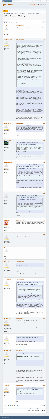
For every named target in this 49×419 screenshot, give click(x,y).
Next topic (43, 18)
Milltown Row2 (7, 318)
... (16, 22)
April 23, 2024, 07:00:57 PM (20, 279)
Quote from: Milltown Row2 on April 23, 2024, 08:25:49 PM (27, 337)
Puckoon (6, 261)
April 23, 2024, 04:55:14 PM (20, 162)
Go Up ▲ (45, 417)
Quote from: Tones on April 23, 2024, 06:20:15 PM (26, 264)
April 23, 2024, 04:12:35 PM (20, 39)
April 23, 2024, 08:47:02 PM (20, 350)
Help (36, 417)
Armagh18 (6, 234)
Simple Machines (11, 417)
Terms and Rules (40, 417)
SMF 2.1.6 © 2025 (5, 417)
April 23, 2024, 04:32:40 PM (20, 140)
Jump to (29, 410)
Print (44, 22)
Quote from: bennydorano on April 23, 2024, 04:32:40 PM (27, 164)
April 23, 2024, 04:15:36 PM (20, 123)
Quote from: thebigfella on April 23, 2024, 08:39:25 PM (26, 353)
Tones (5, 25)
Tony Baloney (7, 279)
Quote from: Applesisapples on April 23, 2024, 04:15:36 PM (27, 142)
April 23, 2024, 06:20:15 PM (20, 247)
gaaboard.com (8, 5)
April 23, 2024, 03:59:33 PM (20, 25)
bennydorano (7, 140)
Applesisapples (8, 39)
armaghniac (7, 220)
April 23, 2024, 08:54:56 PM (20, 385)
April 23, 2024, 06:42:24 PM (20, 261)
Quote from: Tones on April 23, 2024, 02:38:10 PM (26, 125)
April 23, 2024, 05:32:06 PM (20, 220)
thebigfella (6, 334)
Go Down (5, 22)
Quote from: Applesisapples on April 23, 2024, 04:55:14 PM (27, 282)
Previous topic (37, 18)
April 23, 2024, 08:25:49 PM (20, 318)
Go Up (5, 405)
